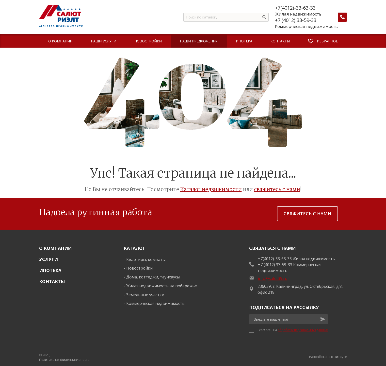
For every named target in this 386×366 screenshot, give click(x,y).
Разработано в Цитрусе (328, 356)
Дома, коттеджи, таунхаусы (153, 277)
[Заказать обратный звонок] (342, 17)
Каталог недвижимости (211, 189)
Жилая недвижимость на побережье (161, 286)
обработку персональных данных (303, 330)
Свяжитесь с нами (307, 214)
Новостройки (139, 268)
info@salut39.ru (272, 278)
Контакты (52, 281)
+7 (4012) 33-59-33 (296, 20)
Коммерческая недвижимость (155, 303)
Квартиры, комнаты (145, 259)
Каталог (134, 248)
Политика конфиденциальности (64, 359)
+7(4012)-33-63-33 (295, 8)
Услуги (48, 259)
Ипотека (50, 270)
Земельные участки (145, 294)
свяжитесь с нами (277, 189)
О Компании (55, 248)
